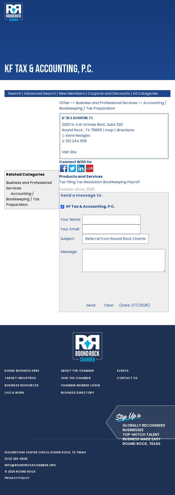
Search (14, 93)
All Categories (145, 93)
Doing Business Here (22, 371)
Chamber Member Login (80, 385)
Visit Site (69, 152)
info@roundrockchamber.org (30, 465)
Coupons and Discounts (109, 93)
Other (64, 102)
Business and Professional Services (106, 102)
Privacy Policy (17, 478)
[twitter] (7, 439)
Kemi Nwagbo (78, 135)
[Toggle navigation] (166, 12)
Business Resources (22, 385)
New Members (72, 93)
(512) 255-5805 (16, 459)
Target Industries (20, 378)
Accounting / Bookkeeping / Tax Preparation (22, 199)
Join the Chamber (76, 378)
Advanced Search (40, 93)
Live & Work (14, 393)
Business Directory (77, 393)
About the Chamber (77, 371)
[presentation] (117, 288)
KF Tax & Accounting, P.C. (77, 118)
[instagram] (25, 439)
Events (123, 371)
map (109, 130)
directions (125, 130)
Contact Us (127, 378)
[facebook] (16, 439)
